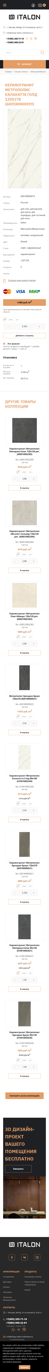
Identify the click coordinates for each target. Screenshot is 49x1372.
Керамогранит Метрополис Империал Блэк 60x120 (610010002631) (24, 948)
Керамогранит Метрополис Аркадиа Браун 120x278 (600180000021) (24, 865)
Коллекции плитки (33, 1276)
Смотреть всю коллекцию (24, 1095)
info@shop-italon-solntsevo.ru (20, 33)
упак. (11, 319)
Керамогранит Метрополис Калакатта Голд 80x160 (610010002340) (24, 778)
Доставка (7, 1282)
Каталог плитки (21, 71)
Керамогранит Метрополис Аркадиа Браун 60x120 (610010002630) (24, 1035)
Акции (27, 1290)
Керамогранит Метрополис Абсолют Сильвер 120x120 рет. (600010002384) (24, 534)
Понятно (25, 1367)
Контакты (7, 1292)
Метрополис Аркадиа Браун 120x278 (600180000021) (24, 697)
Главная (8, 71)
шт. (17, 319)
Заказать (18, 1168)
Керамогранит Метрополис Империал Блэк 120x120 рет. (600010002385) (24, 451)
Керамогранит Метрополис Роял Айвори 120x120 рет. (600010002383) (24, 616)
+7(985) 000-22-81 (15, 42)
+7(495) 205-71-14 (15, 38)
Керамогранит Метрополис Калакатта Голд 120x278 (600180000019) (24, 148)
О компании (8, 1276)
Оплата (6, 1287)
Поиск (43, 53)
